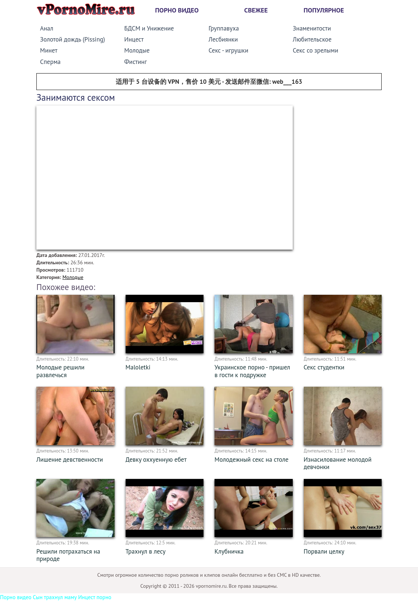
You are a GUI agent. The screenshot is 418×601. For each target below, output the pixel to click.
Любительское (312, 39)
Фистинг (135, 62)
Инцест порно (94, 597)
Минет (48, 50)
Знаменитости (312, 28)
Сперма (50, 62)
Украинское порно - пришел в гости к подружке (252, 371)
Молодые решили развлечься (60, 371)
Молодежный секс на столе (251, 459)
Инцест (134, 39)
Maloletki (138, 367)
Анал (46, 28)
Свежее (256, 10)
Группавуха (224, 28)
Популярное (323, 10)
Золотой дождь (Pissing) (72, 39)
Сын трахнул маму (55, 597)
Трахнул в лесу (146, 551)
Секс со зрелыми (315, 50)
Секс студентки (324, 367)
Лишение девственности (69, 459)
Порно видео (176, 10)
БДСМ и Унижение (149, 28)
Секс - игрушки (228, 50)
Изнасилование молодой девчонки (338, 463)
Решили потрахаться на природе (68, 555)
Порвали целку (324, 551)
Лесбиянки (223, 39)
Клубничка (229, 551)
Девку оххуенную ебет (156, 459)
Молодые (136, 50)
